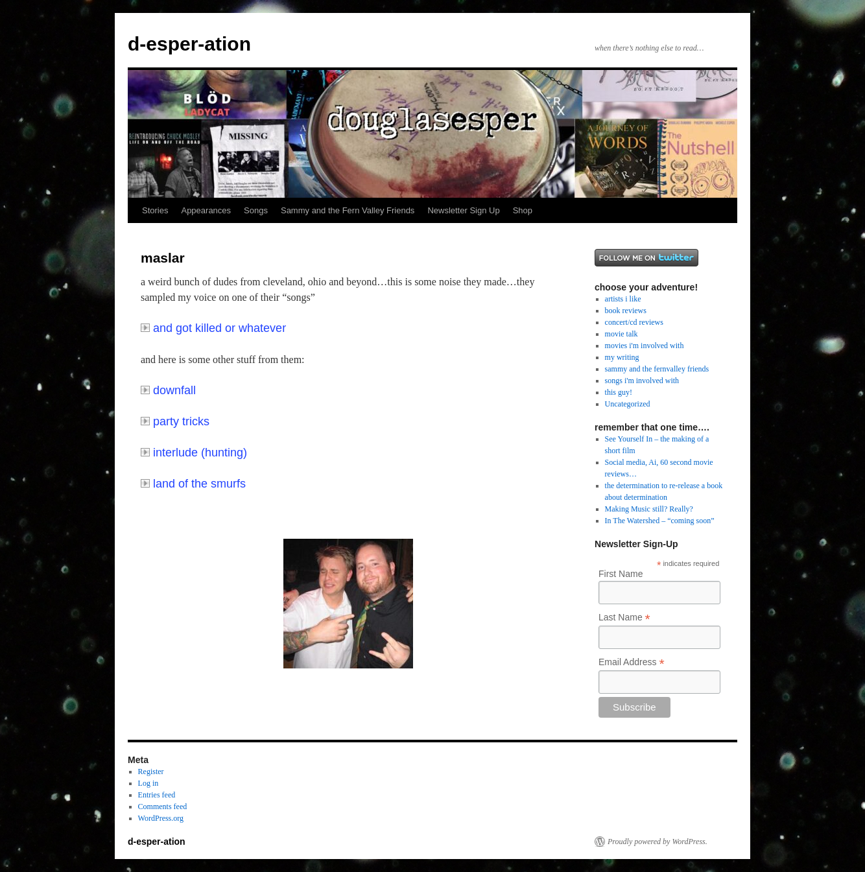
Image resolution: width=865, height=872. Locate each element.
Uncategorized (627, 403)
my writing (622, 357)
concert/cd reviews (634, 322)
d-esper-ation (189, 43)
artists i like (623, 298)
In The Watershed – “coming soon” (660, 520)
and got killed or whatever (213, 328)
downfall (168, 390)
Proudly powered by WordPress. (657, 841)
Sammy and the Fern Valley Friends (347, 210)
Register (151, 771)
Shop (522, 210)
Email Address (631, 662)
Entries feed (157, 794)
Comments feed (162, 806)
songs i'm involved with (642, 380)
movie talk (621, 333)
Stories (155, 210)
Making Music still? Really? (649, 508)
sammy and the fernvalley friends (657, 368)
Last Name (624, 617)
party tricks (175, 421)
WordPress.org (161, 818)
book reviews (625, 310)
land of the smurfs (193, 483)
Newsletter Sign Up (463, 210)
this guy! (618, 392)
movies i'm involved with (644, 345)
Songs (256, 210)
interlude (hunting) (194, 452)
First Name (620, 574)
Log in (148, 783)
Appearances (206, 210)
